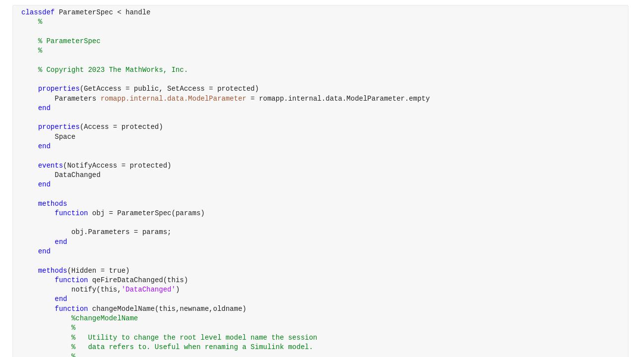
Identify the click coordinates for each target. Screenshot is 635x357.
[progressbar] (347, 203)
